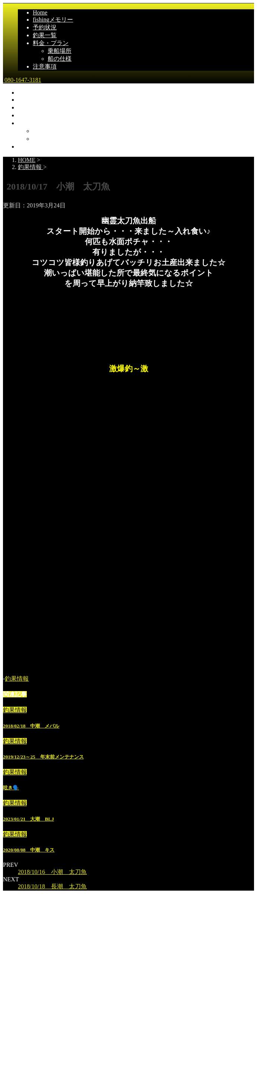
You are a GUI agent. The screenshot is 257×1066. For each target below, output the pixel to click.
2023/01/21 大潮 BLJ (28, 819)
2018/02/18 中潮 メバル (31, 726)
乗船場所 (60, 51)
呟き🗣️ (11, 787)
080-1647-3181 (22, 80)
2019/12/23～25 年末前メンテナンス (43, 757)
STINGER (156, 1018)
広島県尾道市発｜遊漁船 (36, 977)
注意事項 (45, 66)
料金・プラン (51, 43)
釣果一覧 (45, 35)
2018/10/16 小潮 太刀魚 (52, 872)
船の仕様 (60, 58)
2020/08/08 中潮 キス (28, 850)
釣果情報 (17, 678)
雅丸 (10, 962)
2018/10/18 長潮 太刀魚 (52, 886)
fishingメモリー (53, 19)
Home (40, 12)
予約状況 (45, 27)
